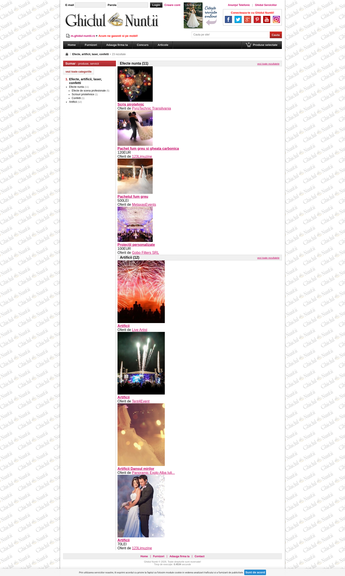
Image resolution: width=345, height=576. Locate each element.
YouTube (266, 19)
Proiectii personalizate (136, 245)
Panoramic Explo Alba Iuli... (153, 473)
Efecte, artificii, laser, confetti (90, 54)
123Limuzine (142, 156)
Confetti (76, 98)
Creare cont (172, 5)
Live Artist (139, 330)
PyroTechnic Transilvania (151, 108)
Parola (112, 5)
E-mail (69, 5)
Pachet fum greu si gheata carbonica (148, 148)
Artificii (73, 101)
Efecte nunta (76, 86)
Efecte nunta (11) (134, 63)
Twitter (238, 19)
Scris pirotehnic (130, 104)
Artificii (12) (129, 257)
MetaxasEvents (144, 204)
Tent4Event (141, 401)
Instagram (276, 19)
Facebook (228, 19)
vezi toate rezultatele (268, 63)
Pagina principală (66, 54)
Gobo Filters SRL (145, 252)
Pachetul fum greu (132, 196)
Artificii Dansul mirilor (135, 469)
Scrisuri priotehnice (83, 94)
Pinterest (257, 19)
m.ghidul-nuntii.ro (83, 35)
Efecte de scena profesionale (89, 90)
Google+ (247, 19)
